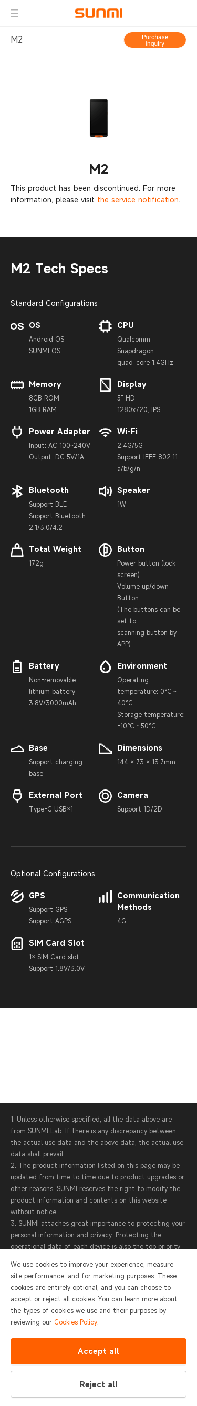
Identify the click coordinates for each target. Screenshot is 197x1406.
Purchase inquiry (155, 40)
